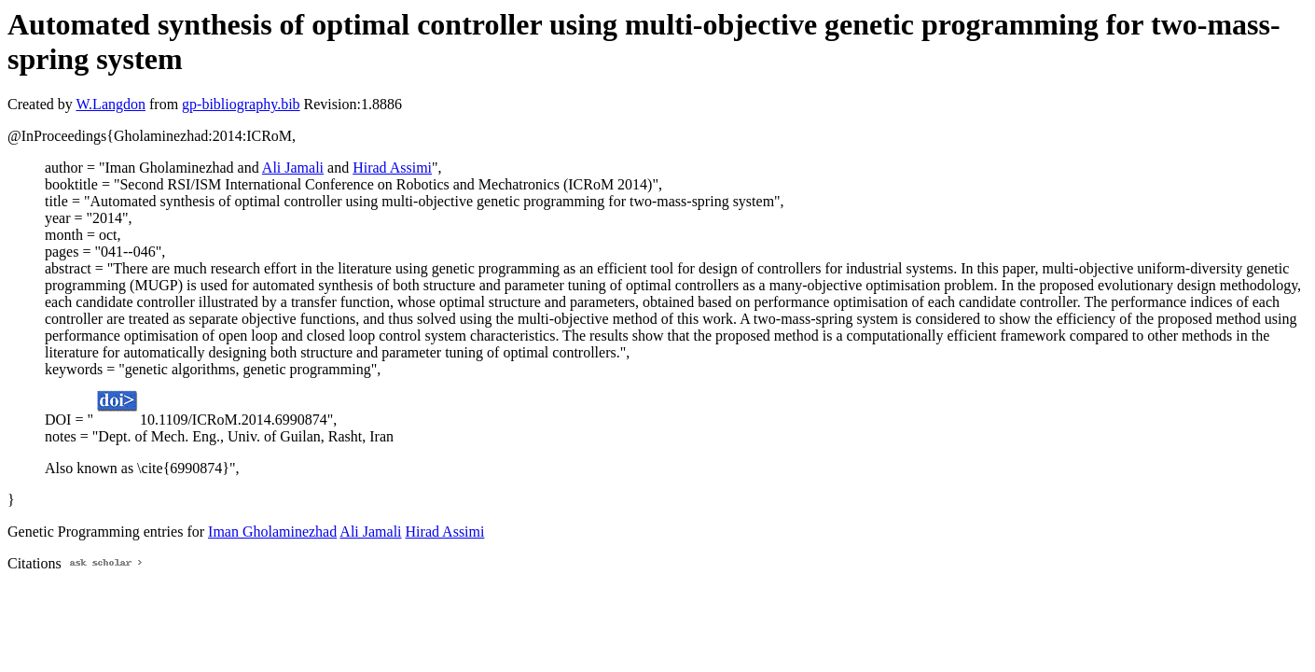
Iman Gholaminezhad (272, 531)
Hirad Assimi (392, 167)
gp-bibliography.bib (241, 104)
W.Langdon (110, 104)
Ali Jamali (293, 167)
